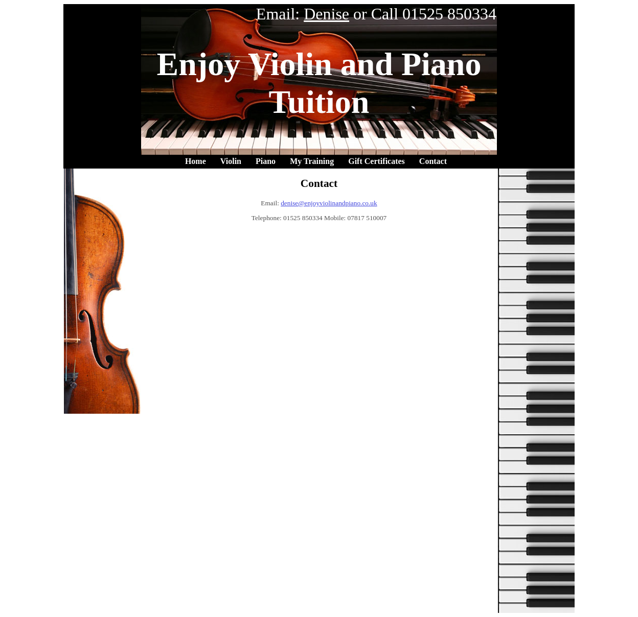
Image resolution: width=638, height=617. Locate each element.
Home (195, 161)
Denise (326, 14)
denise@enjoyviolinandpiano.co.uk (329, 203)
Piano (266, 161)
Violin (230, 161)
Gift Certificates (376, 161)
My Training (312, 161)
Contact (433, 161)
